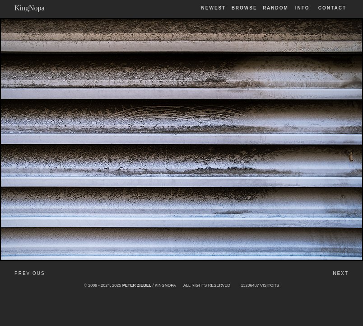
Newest (213, 7)
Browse (244, 7)
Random (277, 7)
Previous (29, 273)
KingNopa (29, 8)
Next (341, 273)
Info (302, 7)
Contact (332, 7)
